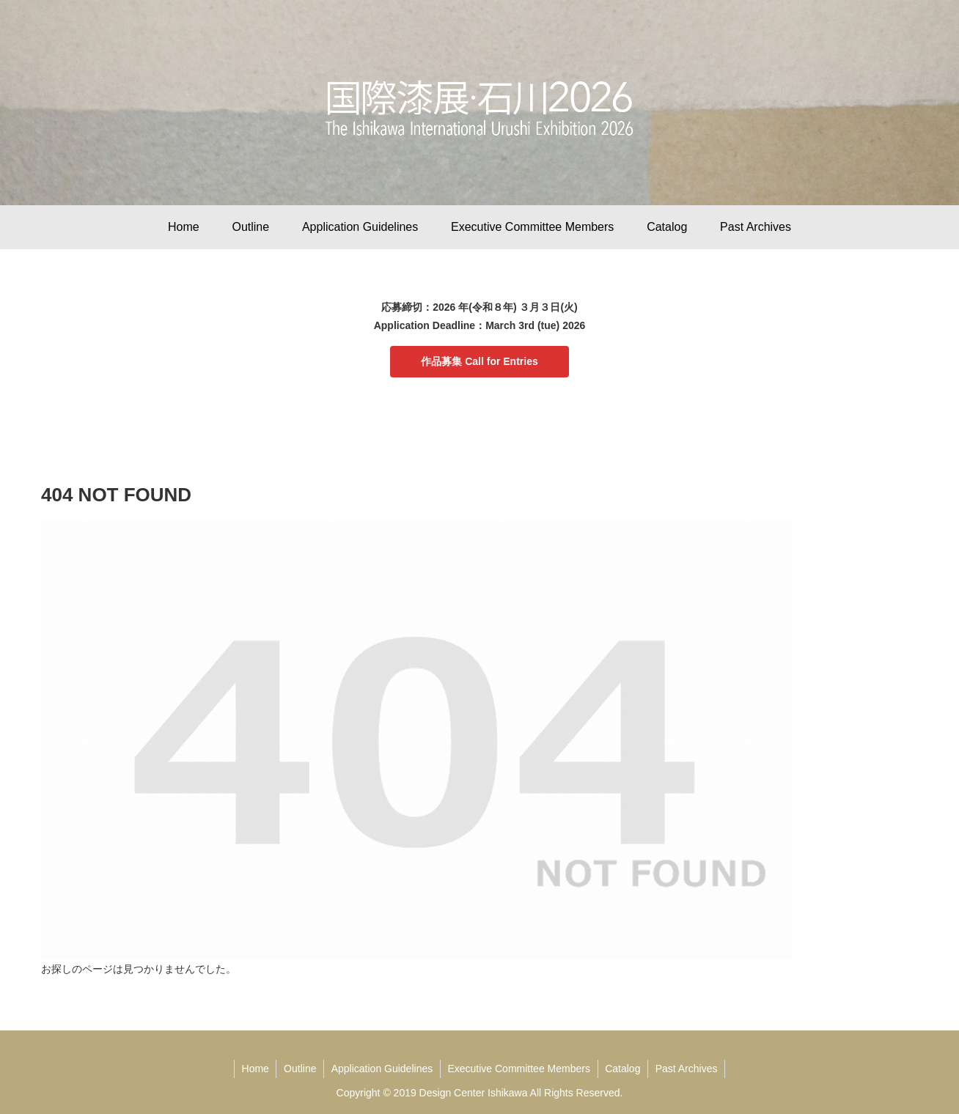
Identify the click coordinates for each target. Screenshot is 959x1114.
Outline (299, 1068)
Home (254, 1068)
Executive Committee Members (519, 1068)
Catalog (623, 1068)
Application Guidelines (382, 1068)
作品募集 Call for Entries (479, 361)
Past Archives (688, 1068)
